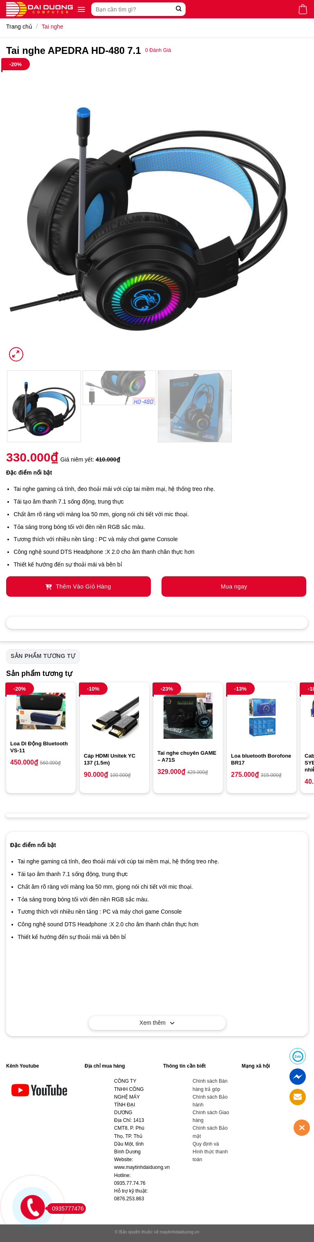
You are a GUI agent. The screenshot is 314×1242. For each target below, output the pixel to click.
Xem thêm (157, 1022)
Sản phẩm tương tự (43, 656)
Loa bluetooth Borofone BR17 (261, 759)
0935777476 (65, 1208)
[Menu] (81, 9)
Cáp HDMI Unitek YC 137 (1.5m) (109, 759)
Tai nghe (52, 26)
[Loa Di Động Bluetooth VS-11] (40, 711)
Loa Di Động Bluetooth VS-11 (39, 747)
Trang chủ (19, 26)
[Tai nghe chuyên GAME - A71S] (188, 716)
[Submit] (178, 9)
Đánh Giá (158, 50)
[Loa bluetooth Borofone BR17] (261, 717)
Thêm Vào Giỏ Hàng (78, 586)
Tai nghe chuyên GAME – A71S (186, 756)
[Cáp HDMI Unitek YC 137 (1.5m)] (114, 717)
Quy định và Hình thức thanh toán (210, 1151)
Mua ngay (234, 586)
